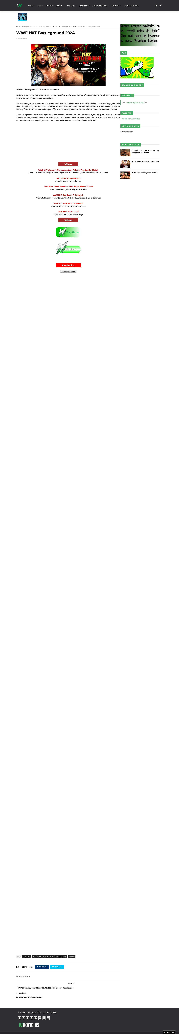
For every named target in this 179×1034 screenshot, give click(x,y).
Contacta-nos (133, 6)
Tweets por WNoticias (127, 118)
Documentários (101, 6)
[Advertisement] (67, 142)
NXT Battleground (45, 26)
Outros (117, 6)
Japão (60, 6)
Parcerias (85, 6)
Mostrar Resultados (68, 274)
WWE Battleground (66, 26)
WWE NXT (77, 26)
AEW (41, 6)
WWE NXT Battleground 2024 (142, 173)
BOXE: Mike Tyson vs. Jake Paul (142, 161)
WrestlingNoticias (132, 102)
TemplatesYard (36, 1030)
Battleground (28, 26)
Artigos (72, 6)
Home (20, 26)
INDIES (50, 6)
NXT (36, 26)
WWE (32, 6)
